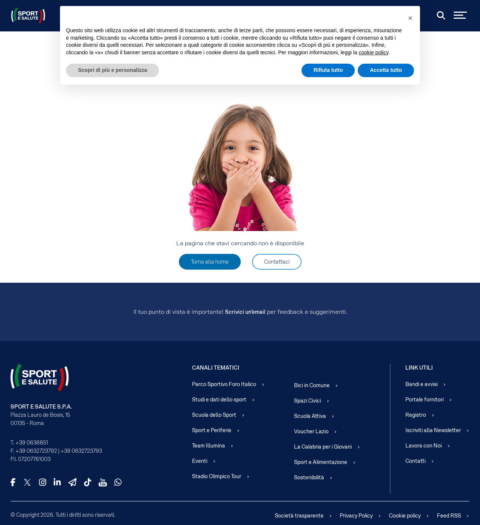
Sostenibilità (309, 477)
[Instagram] (42, 482)
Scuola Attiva (310, 416)
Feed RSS (449, 515)
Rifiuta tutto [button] (328, 70)
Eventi (199, 461)
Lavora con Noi (423, 445)
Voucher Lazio (311, 431)
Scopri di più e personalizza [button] (112, 70)
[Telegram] (72, 482)
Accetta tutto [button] (386, 70)
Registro (415, 415)
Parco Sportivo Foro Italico (224, 384)
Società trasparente (299, 515)
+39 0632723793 (81, 450)
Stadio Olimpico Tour (216, 476)
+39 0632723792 (36, 450)
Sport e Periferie (211, 430)
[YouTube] (103, 482)
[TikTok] (87, 482)
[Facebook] (13, 482)
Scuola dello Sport (214, 415)
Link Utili (419, 367)
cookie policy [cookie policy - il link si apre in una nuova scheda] (373, 52)
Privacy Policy (356, 515)
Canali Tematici (215, 367)
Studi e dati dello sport (219, 399)
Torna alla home (210, 261)
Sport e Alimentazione (320, 462)
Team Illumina (208, 445)
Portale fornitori (424, 399)
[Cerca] (441, 15)
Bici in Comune (312, 385)
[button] (410, 18)
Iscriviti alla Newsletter (433, 430)
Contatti (415, 461)
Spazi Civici (307, 400)
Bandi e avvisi (421, 384)
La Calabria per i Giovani (323, 446)
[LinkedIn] (57, 482)
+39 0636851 (31, 442)
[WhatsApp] (118, 482)
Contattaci (277, 261)
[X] (27, 482)
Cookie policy (405, 515)
